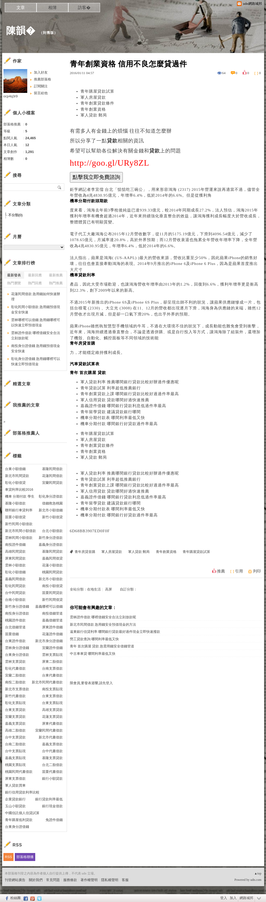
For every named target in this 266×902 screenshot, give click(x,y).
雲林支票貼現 (52, 655)
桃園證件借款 (15, 620)
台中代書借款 (52, 751)
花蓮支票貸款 (52, 717)
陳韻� (20, 30)
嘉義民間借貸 (52, 558)
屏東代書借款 (52, 723)
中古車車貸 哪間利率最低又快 (92, 654)
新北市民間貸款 (17, 476)
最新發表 (14, 275)
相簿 (52, 7)
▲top (257, 873)
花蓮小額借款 (52, 565)
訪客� (84, 7)
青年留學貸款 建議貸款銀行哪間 (110, 412)
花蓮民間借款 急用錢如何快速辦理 (35, 296)
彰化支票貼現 (15, 703)
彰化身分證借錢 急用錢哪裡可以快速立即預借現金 (35, 361)
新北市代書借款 (51, 737)
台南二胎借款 (15, 744)
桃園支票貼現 (15, 765)
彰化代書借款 (15, 668)
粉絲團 (15, 898)
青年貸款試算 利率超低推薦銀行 (110, 388)
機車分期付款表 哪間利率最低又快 (112, 418)
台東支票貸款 (15, 710)
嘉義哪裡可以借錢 (49, 606)
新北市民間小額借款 (20, 531)
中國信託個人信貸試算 (22, 813)
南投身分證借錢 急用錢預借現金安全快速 (35, 348)
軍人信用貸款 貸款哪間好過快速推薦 (115, 400)
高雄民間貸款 (15, 551)
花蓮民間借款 (52, 476)
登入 (223, 898)
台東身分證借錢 (17, 827)
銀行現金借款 (52, 806)
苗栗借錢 (12, 634)
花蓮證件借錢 (52, 634)
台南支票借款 (52, 668)
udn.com (256, 880)
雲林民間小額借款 (19, 538)
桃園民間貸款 (52, 572)
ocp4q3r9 (10, 96)
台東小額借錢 (15, 469)
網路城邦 (246, 898)
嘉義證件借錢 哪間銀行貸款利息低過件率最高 (123, 406)
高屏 (108, 589)
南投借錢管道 (52, 613)
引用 (239, 571)
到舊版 (48, 33)
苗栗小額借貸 (15, 517)
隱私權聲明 (109, 880)
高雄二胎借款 (15, 730)
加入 (233, 898)
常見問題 (53, 880)
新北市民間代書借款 (47, 682)
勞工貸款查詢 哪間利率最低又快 (94, 639)
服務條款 (70, 880)
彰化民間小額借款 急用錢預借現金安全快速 (35, 309)
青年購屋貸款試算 (97, 91)
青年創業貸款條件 (97, 103)
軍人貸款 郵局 (93, 115)
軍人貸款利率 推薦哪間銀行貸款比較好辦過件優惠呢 (129, 382)
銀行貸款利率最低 (49, 799)
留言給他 (41, 93)
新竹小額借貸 (52, 517)
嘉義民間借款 (15, 579)
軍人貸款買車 (15, 785)
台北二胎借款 (52, 765)
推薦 (221, 571)
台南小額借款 (15, 600)
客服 (125, 880)
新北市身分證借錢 (49, 641)
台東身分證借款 (17, 655)
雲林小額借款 (15, 565)
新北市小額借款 (51, 579)
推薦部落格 (42, 79)
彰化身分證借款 (51, 496)
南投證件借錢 (15, 545)
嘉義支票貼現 (15, 758)
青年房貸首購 (85, 552)
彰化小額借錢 (15, 572)
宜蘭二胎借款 (15, 675)
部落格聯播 (25, 857)
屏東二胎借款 (52, 662)
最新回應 (35, 275)
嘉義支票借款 (52, 744)
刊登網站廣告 (15, 880)
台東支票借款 (52, 696)
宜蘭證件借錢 (52, 648)
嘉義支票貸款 (15, 723)
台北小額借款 (52, 531)
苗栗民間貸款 (52, 593)
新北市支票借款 (17, 689)
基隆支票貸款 (52, 758)
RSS (8, 857)
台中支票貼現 (15, 751)
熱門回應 (35, 283)
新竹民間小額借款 (19, 524)
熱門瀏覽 (14, 283)
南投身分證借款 (17, 613)
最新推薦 (56, 275)
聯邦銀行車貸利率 (19, 510)
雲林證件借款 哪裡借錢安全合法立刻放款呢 (103, 617)
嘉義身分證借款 (51, 545)
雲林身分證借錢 (17, 648)
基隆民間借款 (52, 469)
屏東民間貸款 (15, 558)
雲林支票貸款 (15, 662)
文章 (20, 7)
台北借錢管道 (15, 627)
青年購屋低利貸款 (19, 820)
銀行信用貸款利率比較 (22, 792)
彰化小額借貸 (15, 483)
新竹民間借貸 (52, 600)
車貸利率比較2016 (19, 489)
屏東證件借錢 (52, 627)
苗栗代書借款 (52, 772)
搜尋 (59, 187)
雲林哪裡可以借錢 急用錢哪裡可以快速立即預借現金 (35, 322)
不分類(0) (15, 215)
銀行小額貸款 (52, 779)
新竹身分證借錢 (17, 606)
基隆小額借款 (15, 503)
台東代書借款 (52, 675)
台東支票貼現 (52, 703)
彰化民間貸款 (15, 586)
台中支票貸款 (15, 737)
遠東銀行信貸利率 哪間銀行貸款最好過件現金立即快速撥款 (115, 632)
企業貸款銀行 (15, 799)
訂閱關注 (41, 86)
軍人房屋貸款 (93, 97)
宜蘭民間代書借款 (49, 730)
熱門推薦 (56, 283)
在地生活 (94, 589)
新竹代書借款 (15, 696)
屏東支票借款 (15, 779)
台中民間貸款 (15, 593)
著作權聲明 (89, 880)
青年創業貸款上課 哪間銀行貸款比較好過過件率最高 (129, 394)
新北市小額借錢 (51, 510)
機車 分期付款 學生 (19, 496)
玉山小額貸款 (15, 806)
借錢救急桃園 (52, 503)
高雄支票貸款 (52, 710)
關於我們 (36, 880)
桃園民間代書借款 (19, 772)
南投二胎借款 (15, 682)
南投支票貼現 (52, 689)
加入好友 (41, 72)
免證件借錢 (54, 820)
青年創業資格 (93, 109)
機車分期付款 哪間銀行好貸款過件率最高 (119, 424)
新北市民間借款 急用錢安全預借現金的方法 (103, 624)
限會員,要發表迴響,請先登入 (91, 683)
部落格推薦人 (26, 433)
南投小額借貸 (52, 586)
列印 (257, 571)
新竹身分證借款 (51, 538)
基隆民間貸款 (52, 551)
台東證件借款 (15, 641)
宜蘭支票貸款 (15, 717)
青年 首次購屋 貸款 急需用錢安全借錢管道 (102, 646)
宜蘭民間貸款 (52, 483)
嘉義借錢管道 (52, 620)
